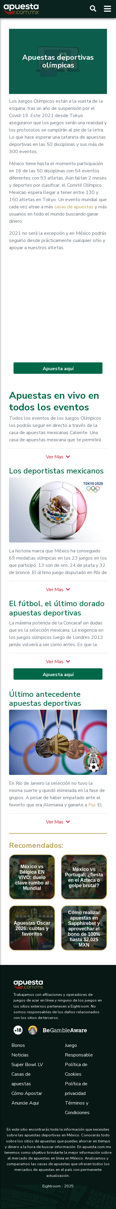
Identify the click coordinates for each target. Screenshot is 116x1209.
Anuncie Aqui (25, 1103)
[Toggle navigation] (105, 9)
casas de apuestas (73, 207)
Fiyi (91, 805)
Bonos (18, 1045)
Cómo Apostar (26, 1093)
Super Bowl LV (27, 1064)
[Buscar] (93, 9)
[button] (58, 457)
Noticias (20, 1055)
